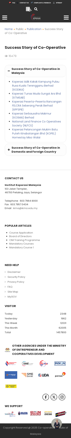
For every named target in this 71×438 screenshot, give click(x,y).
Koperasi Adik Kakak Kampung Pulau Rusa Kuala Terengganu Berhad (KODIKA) (35, 86)
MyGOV (12, 296)
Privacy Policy (16, 282)
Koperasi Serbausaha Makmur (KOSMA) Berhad (31, 115)
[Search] (35, 9)
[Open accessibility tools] (30, 9)
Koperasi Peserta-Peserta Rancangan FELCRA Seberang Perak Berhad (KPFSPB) (37, 105)
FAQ (10, 287)
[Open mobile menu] (5, 18)
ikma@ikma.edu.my (25, 208)
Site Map (13, 292)
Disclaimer (14, 272)
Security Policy (16, 277)
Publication (34, 29)
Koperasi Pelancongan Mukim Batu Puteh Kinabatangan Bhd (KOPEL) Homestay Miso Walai (35, 133)
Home (9, 29)
